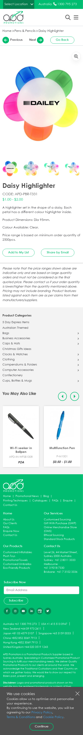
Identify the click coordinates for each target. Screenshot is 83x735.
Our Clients (10, 523)
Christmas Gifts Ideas (16, 349)
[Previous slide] (62, 396)
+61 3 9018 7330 (54, 568)
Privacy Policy (41, 712)
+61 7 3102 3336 (67, 572)
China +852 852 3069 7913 (20, 638)
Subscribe (16, 600)
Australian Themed (15, 328)
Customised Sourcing (57, 519)
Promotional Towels (15, 560)
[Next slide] (74, 396)
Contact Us (10, 505)
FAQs (55, 500)
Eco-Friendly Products (16, 568)
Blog (46, 496)
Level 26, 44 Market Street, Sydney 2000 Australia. (60, 554)
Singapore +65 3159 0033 (55, 633)
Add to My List (18, 252)
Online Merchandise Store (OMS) (60, 529)
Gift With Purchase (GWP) (60, 523)
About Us (8, 519)
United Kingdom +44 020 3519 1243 (25, 647)
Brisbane (49, 572)
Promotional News (27, 496)
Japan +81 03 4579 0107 (18, 633)
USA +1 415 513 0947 (54, 624)
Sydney (48, 560)
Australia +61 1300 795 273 (20, 624)
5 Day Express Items (15, 322)
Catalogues (39, 500)
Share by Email (58, 252)
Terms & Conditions (21, 717)
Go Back (62, 39)
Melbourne (51, 564)
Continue (41, 726)
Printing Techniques (15, 500)
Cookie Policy (53, 717)
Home (7, 31)
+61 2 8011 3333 (65, 560)
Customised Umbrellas (17, 564)
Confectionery (12, 375)
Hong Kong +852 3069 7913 (20, 642)
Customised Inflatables (17, 552)
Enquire (68, 500)
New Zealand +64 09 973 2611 (22, 629)
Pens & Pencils (24, 31)
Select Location (16, 4)
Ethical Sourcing (54, 535)
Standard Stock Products (59, 539)
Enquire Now (11, 531)
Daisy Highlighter (51, 31)
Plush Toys (9, 556)
